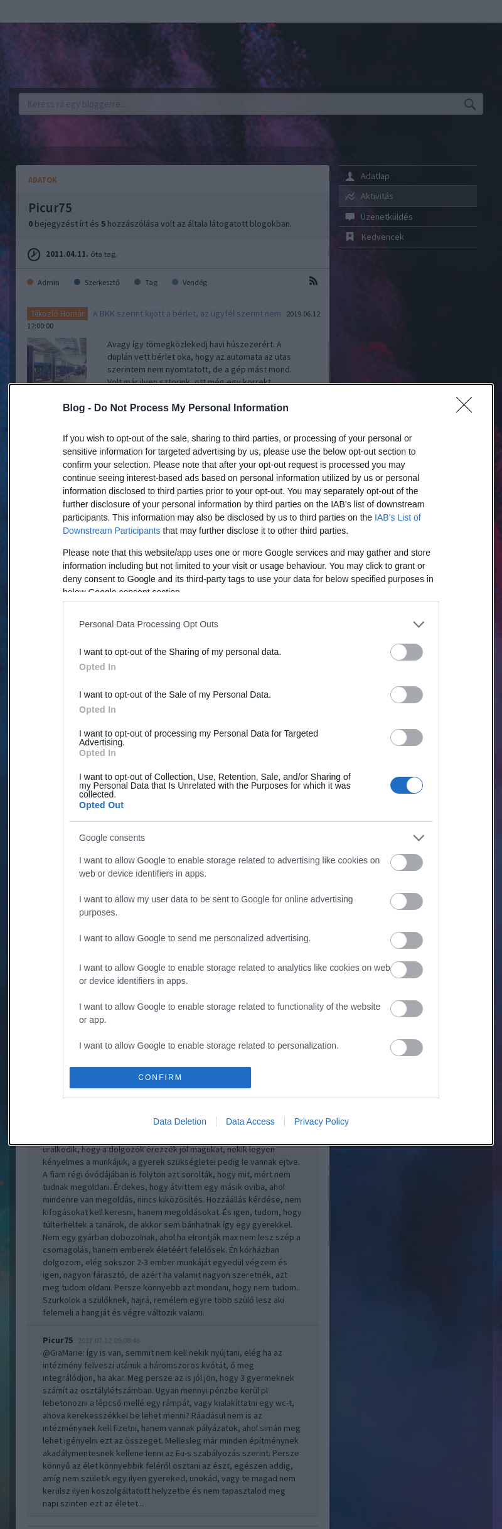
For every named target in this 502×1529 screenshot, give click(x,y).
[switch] (406, 652)
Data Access (250, 1121)
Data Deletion (179, 1121)
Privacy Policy (321, 1121)
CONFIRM (160, 1078)
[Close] (468, 409)
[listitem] (251, 624)
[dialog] (251, 764)
